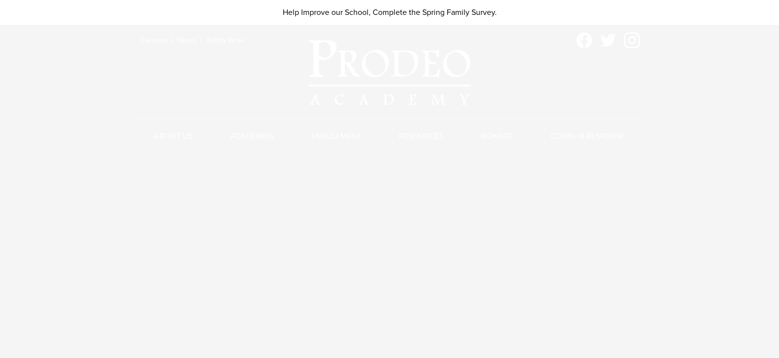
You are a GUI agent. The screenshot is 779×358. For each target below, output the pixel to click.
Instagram (632, 42)
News (186, 40)
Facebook (584, 42)
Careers (153, 40)
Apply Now (225, 40)
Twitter (608, 42)
